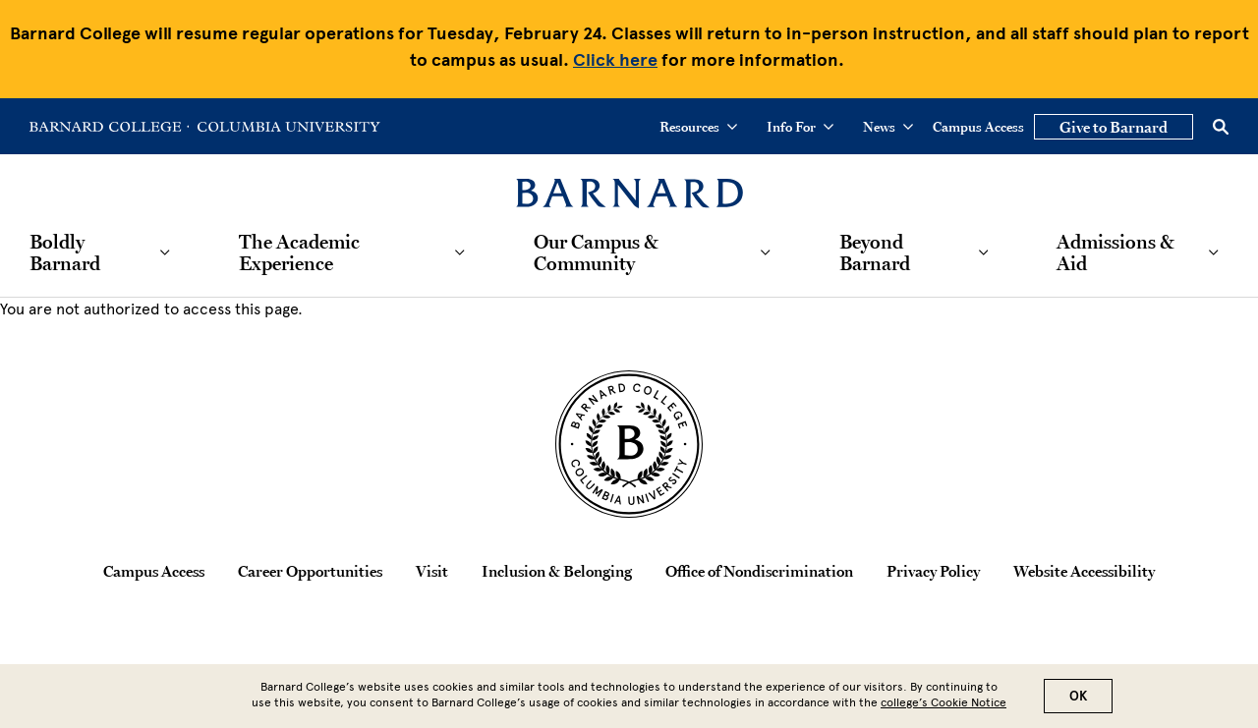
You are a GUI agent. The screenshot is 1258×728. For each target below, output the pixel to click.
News (888, 127)
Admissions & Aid (1115, 252)
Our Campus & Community (596, 252)
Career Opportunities (310, 571)
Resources (698, 127)
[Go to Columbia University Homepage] (287, 126)
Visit (432, 571)
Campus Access (978, 127)
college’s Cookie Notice (943, 704)
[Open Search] (1221, 127)
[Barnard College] (629, 181)
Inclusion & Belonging (557, 571)
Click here (615, 60)
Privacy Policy (933, 571)
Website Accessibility (1084, 571)
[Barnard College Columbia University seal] (629, 444)
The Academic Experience (299, 252)
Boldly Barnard (64, 252)
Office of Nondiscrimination (759, 571)
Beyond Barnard (874, 252)
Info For (800, 127)
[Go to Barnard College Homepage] (109, 126)
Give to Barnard (1113, 127)
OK (1078, 698)
